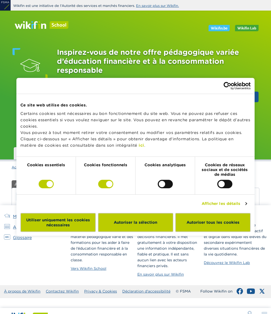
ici (141, 145)
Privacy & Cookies (100, 291)
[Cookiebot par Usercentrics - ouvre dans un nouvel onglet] (227, 86)
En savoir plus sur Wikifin (160, 274)
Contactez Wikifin (62, 291)
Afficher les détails (221, 203)
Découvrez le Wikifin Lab (227, 262)
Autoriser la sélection (135, 222)
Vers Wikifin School (88, 268)
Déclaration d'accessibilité (146, 291)
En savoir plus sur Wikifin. (157, 5)
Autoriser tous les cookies (213, 222)
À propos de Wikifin (22, 291)
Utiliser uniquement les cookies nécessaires (58, 222)
